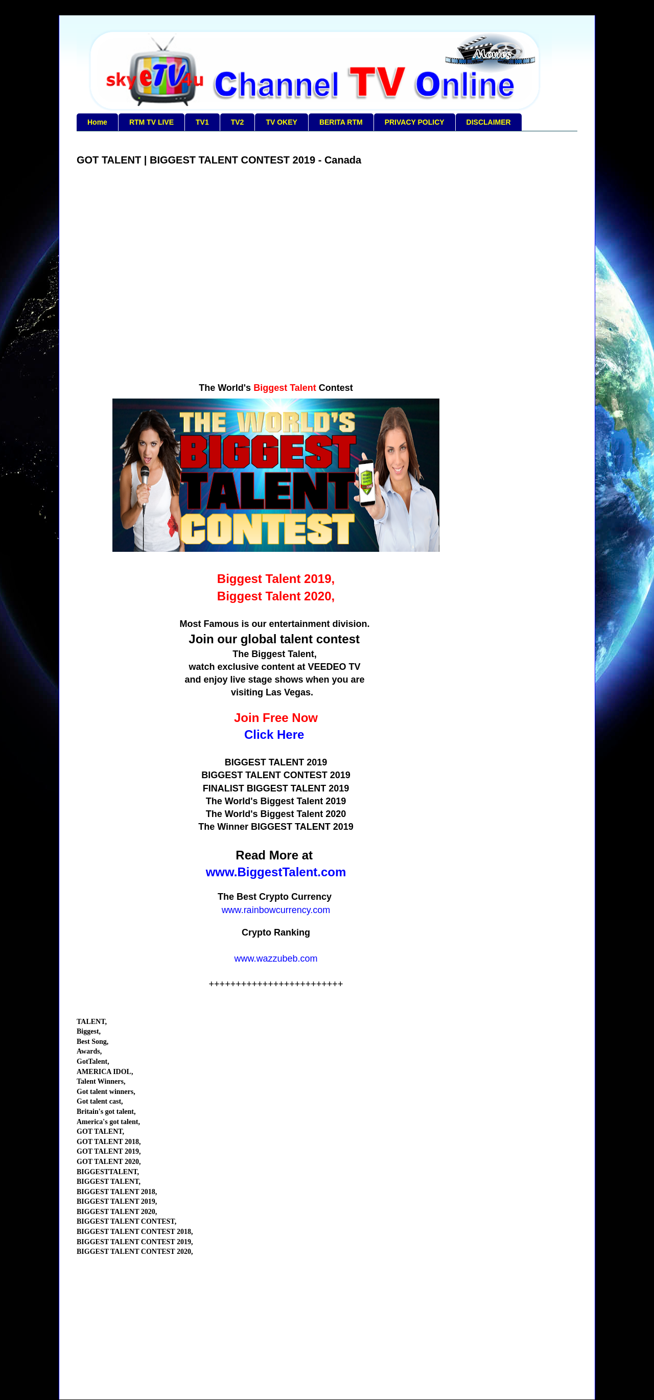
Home (97, 122)
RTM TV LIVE (151, 122)
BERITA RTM (341, 122)
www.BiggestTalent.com (276, 872)
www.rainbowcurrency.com (276, 910)
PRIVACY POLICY (415, 122)
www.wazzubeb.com (275, 958)
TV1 (202, 122)
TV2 (237, 122)
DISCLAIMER (488, 122)
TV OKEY (281, 122)
